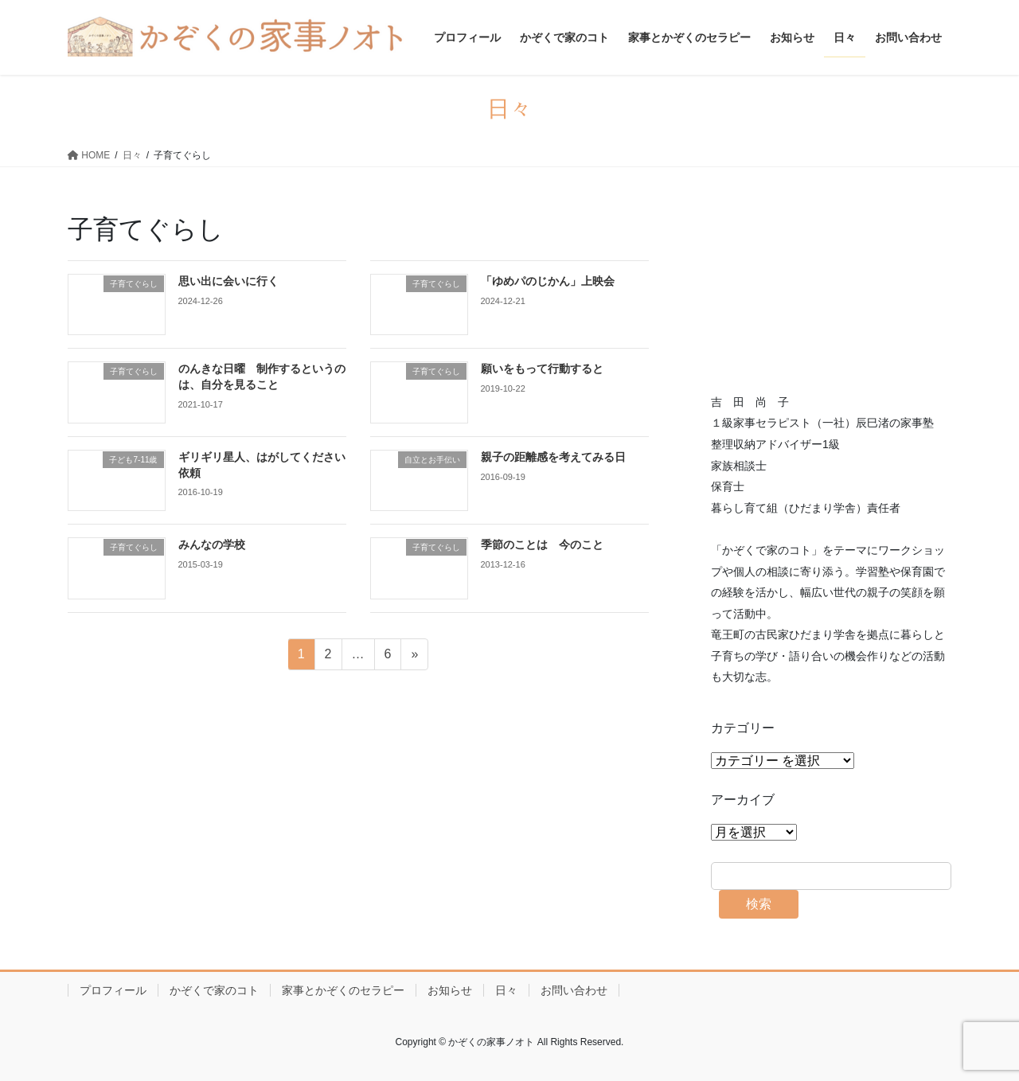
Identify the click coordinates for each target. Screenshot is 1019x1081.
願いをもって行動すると (542, 368)
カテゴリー (743, 728)
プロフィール (113, 990)
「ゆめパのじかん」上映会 (548, 281)
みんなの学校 (211, 544)
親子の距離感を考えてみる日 (553, 457)
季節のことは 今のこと (542, 544)
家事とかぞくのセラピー (343, 990)
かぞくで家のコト (214, 990)
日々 (506, 990)
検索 (758, 904)
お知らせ (450, 990)
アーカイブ (743, 799)
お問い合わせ (574, 990)
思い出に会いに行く (228, 281)
